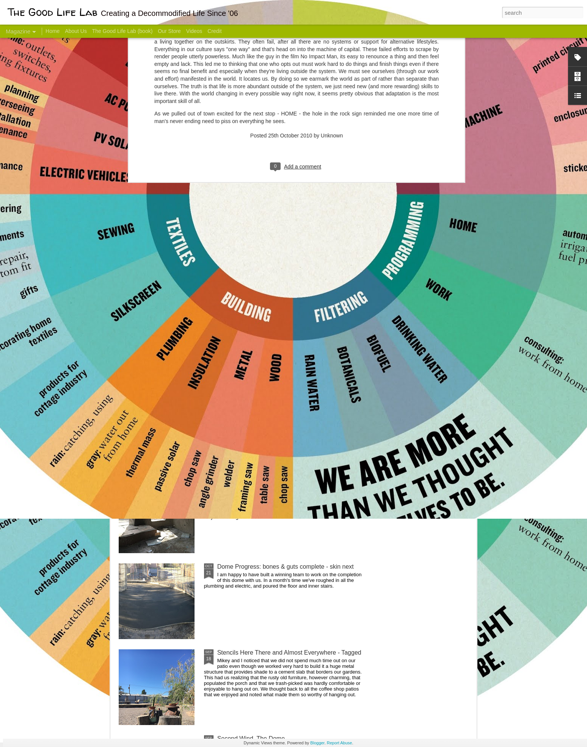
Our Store (169, 31)
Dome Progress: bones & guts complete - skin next (285, 566)
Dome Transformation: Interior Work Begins (275, 362)
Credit (214, 31)
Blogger (317, 743)
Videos (194, 31)
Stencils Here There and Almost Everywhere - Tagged (289, 652)
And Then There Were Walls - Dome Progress (279, 480)
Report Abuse (339, 743)
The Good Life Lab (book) (122, 31)
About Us (76, 31)
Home (53, 31)
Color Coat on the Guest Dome (173, 447)
